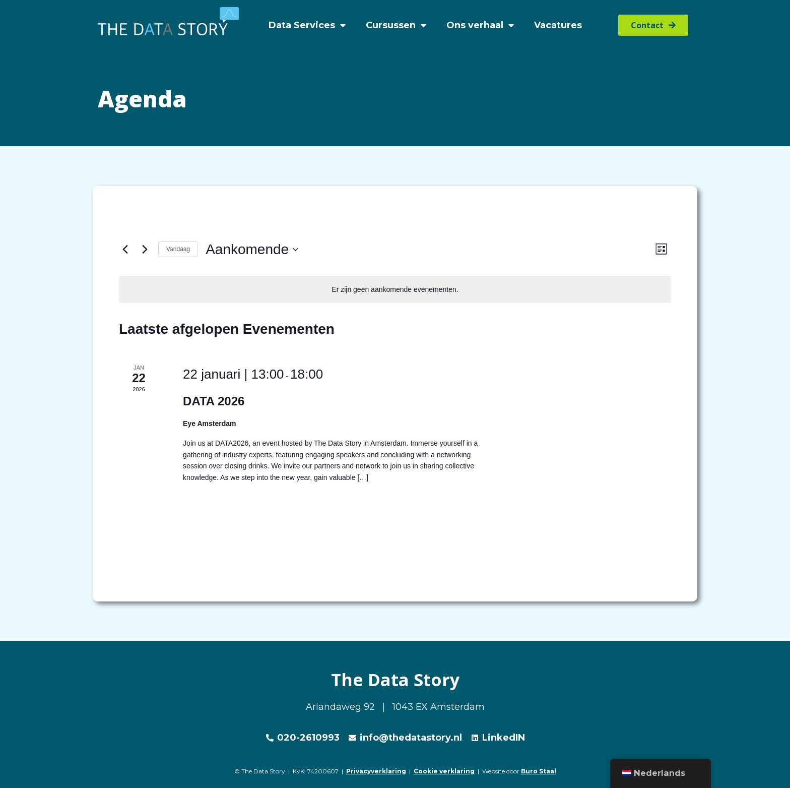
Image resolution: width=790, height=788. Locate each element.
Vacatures (558, 25)
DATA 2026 (213, 401)
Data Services (307, 25)
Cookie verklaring (444, 771)
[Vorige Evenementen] (125, 250)
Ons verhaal (480, 25)
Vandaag (178, 249)
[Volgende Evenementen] (145, 250)
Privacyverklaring (376, 771)
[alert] (395, 290)
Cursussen (396, 25)
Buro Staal (538, 771)
